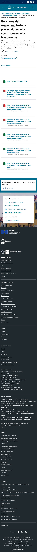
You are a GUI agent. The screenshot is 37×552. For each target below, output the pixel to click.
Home (2, 13)
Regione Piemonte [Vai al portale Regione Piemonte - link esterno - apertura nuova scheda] (6, 2)
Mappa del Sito (5, 475)
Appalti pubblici (5, 293)
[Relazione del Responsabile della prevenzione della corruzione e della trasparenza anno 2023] (4, 134)
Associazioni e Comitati (7, 365)
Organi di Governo (6, 260)
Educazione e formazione (8, 304)
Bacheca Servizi (5, 454)
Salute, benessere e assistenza (9, 314)
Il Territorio (4, 354)
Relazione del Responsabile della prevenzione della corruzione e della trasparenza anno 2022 (19, 122)
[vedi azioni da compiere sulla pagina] (13, 51)
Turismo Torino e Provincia (8, 500)
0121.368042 (7, 374)
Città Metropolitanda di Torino (9, 490)
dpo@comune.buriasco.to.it (12, 425)
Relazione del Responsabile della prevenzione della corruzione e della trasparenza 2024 (19, 151)
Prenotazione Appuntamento (9, 446)
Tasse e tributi (5, 334)
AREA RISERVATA (17, 550)
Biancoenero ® (14, 546)
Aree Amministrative (7, 263)
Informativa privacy (6, 459)
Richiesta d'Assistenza (7, 451)
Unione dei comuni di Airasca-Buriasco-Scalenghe (15, 484)
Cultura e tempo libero (7, 301)
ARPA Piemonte (5, 503)
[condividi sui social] (5, 51)
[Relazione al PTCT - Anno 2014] (4, 81)
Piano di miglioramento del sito (9, 441)
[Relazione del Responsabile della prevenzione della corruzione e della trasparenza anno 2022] (4, 120)
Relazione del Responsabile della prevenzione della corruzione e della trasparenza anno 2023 (19, 136)
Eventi (3, 349)
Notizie (3, 332)
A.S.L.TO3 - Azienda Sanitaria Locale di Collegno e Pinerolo (17, 492)
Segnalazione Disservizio (8, 449)
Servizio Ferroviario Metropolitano (10, 516)
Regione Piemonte (6, 487)
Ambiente (3, 288)
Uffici (2, 265)
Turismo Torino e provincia (8, 511)
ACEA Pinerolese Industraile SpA (10, 495)
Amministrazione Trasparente (13, 13)
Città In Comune (20, 541)
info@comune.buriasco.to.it (12, 382)
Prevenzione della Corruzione (10, 15)
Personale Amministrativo (8, 273)
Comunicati (4, 340)
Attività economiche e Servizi (9, 362)
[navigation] (3, 7)
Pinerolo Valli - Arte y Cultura (9, 508)
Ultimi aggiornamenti (7, 470)
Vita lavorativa (5, 322)
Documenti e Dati (6, 268)
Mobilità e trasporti (6, 312)
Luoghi (3, 351)
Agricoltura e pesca (6, 285)
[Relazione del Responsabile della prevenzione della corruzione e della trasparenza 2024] (4, 149)
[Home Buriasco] (16, 7)
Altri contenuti (25, 13)
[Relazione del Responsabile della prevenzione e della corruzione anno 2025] (4, 163)
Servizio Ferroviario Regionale (9, 519)
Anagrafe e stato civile (7, 291)
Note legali (4, 462)
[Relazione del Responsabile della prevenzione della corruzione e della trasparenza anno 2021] (4, 105)
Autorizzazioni (5, 296)
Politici (3, 276)
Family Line (4, 514)
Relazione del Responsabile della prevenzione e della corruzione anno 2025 (19, 165)
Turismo (3, 320)
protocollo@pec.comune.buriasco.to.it (15, 380)
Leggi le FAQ (4, 443)
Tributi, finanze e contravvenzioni (10, 317)
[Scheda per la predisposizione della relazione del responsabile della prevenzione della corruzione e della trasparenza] (4, 91)
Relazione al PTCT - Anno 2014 (17, 81)
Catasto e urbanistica (7, 299)
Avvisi (2, 337)
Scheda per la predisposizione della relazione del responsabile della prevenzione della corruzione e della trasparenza (19, 94)
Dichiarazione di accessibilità (9, 438)
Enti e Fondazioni (6, 271)
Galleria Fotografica (6, 357)
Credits (3, 467)
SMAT (2, 506)
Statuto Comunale (6, 457)
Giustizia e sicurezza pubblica (9, 307)
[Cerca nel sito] (32, 7)
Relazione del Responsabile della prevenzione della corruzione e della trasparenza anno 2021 (19, 107)
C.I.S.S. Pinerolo (5, 498)
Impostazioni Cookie (6, 465)
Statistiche (4, 473)
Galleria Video (5, 359)
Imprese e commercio (7, 309)
